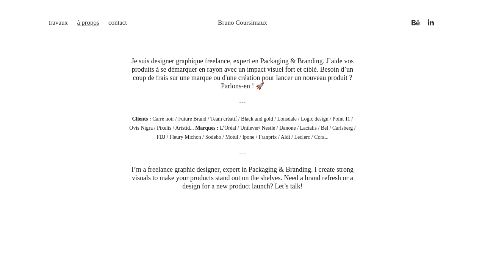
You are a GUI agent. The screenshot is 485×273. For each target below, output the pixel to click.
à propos (88, 22)
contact (117, 22)
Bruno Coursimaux (242, 22)
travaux (58, 22)
